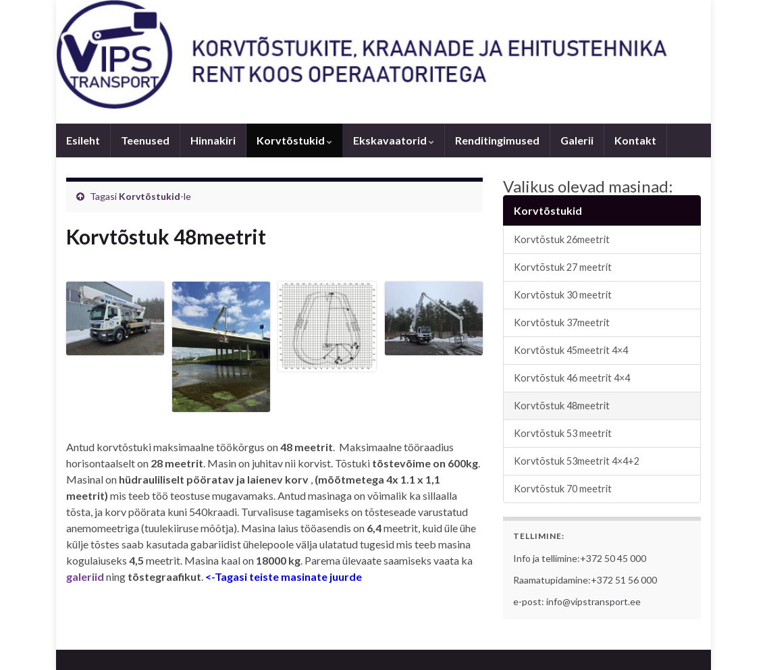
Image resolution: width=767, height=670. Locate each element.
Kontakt (635, 140)
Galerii (576, 140)
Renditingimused (497, 140)
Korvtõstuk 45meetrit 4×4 (571, 350)
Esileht (83, 140)
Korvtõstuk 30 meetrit (563, 295)
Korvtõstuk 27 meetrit (563, 267)
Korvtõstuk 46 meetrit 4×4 (572, 378)
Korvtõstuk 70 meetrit (563, 488)
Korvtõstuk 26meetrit (562, 239)
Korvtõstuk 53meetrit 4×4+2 (576, 461)
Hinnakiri (213, 140)
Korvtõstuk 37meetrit (562, 322)
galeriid (85, 576)
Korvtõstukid (294, 140)
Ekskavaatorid (393, 140)
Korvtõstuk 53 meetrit (563, 433)
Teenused (145, 140)
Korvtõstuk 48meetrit (562, 405)
